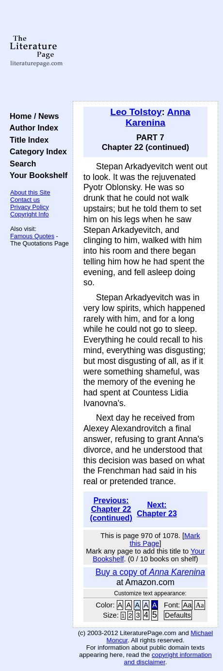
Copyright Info (29, 214)
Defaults (178, 615)
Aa (187, 605)
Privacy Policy (29, 207)
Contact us (25, 199)
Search (20, 163)
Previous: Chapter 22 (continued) (111, 509)
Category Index (36, 151)
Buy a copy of (150, 572)
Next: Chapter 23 (157, 509)
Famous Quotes (32, 236)
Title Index (26, 139)
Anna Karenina (158, 117)
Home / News (32, 116)
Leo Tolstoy (135, 112)
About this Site (30, 192)
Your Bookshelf (36, 175)
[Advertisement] (145, 50)
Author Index (31, 127)
